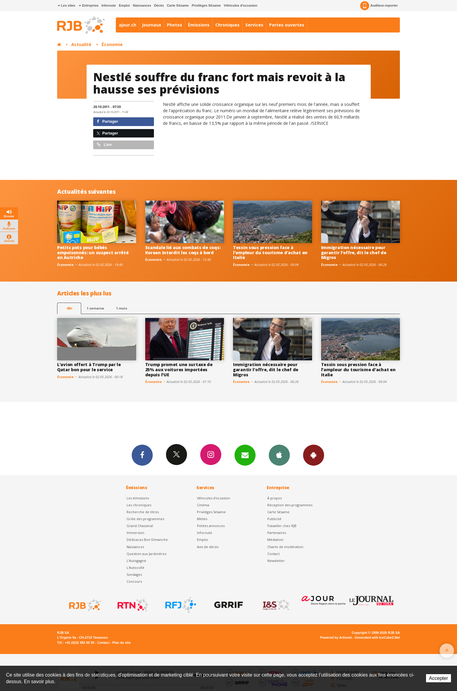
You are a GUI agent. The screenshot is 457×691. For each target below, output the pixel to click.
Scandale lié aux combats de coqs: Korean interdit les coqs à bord (183, 250)
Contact (273, 554)
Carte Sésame (178, 5)
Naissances (142, 5)
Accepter (438, 678)
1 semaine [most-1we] (95, 308)
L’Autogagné (136, 561)
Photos (174, 25)
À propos (274, 498)
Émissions (199, 25)
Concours (134, 581)
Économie (112, 44)
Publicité (274, 519)
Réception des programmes (289, 505)
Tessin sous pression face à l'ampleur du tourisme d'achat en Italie (270, 253)
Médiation (275, 539)
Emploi (124, 5)
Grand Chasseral (140, 526)
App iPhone (279, 455)
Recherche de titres (143, 512)
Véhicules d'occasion (240, 5)
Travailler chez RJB (281, 526)
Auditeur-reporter (379, 5)
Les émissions (138, 498)
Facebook (142, 455)
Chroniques (227, 25)
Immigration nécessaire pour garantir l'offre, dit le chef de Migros (353, 253)
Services (254, 25)
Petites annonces (211, 526)
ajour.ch (127, 25)
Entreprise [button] (88, 5)
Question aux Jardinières (146, 554)
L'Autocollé (135, 567)
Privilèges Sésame (206, 5)
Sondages (134, 574)
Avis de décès (208, 547)
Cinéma (203, 505)
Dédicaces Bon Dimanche (147, 539)
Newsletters (245, 455)
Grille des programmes (145, 519)
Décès (159, 5)
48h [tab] (69, 308)
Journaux (151, 25)
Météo (202, 519)
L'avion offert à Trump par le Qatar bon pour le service (89, 367)
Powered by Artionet (336, 637)
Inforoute (109, 5)
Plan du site (121, 642)
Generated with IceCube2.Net (377, 637)
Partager (107, 121)
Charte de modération (285, 547)
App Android (313, 455)
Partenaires (276, 533)
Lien (104, 144)
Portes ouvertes (286, 25)
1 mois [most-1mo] (121, 308)
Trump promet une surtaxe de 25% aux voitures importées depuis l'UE (179, 370)
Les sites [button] (66, 5)
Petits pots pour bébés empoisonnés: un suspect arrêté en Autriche (93, 253)
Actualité (81, 44)
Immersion (135, 533)
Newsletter (276, 561)
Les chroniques (139, 505)
